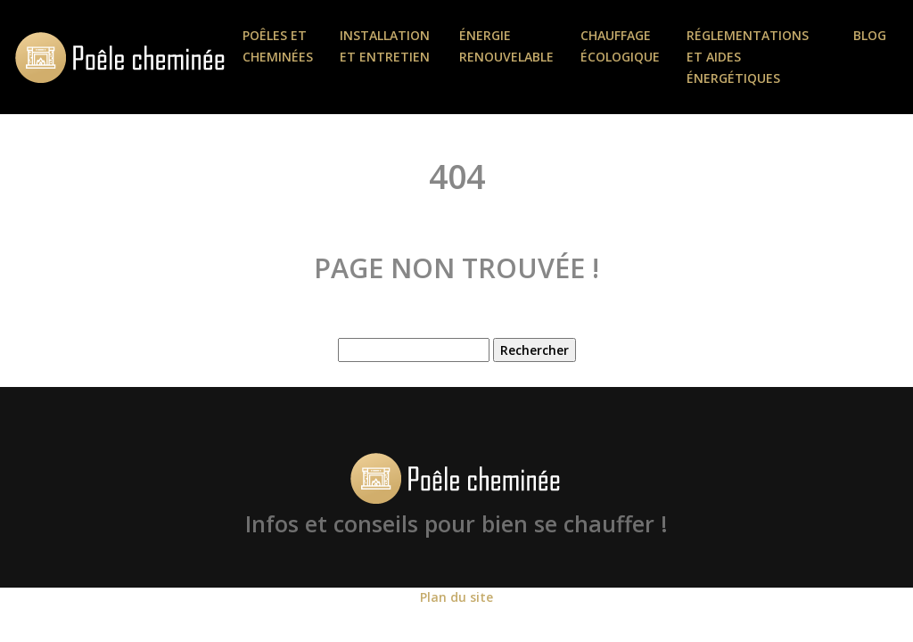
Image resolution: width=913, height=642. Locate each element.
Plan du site (456, 596)
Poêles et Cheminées (278, 46)
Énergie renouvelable (506, 46)
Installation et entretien (385, 46)
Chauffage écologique (620, 46)
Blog (869, 35)
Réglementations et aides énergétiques (748, 56)
